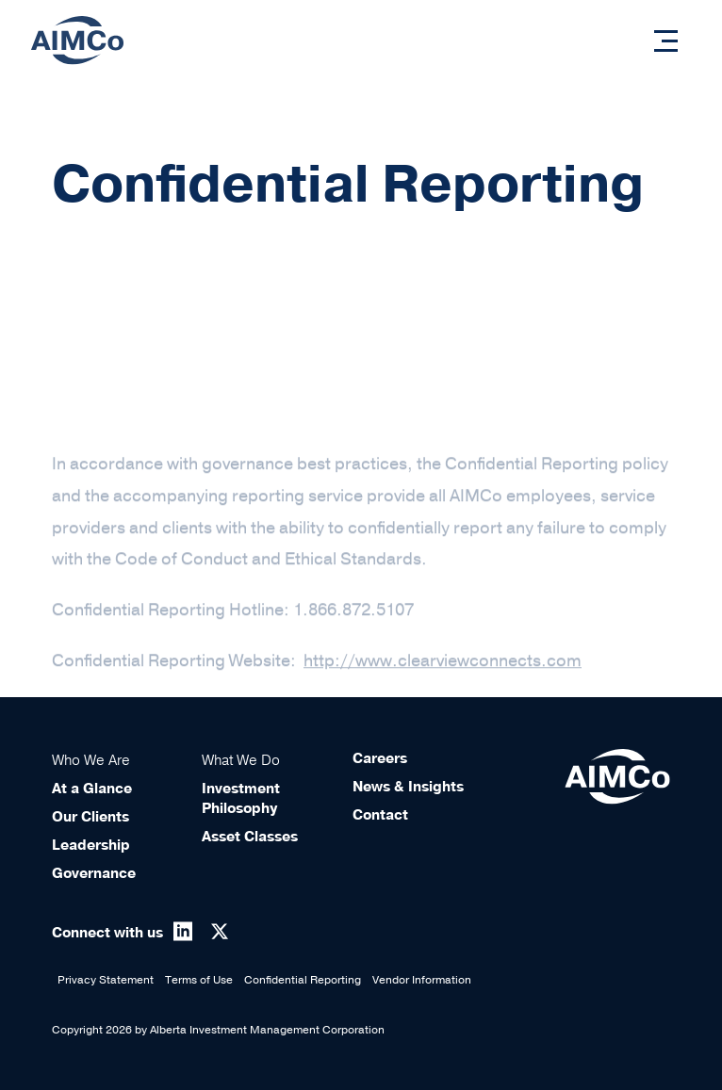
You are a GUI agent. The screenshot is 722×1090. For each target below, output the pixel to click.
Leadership (91, 845)
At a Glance (92, 788)
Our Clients (90, 816)
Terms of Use (199, 979)
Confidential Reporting (302, 979)
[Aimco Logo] (77, 39)
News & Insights (408, 786)
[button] (666, 41)
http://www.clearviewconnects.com (443, 674)
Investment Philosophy (241, 798)
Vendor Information (421, 979)
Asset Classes (250, 836)
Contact (380, 814)
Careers (380, 758)
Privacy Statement (105, 979)
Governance (94, 873)
